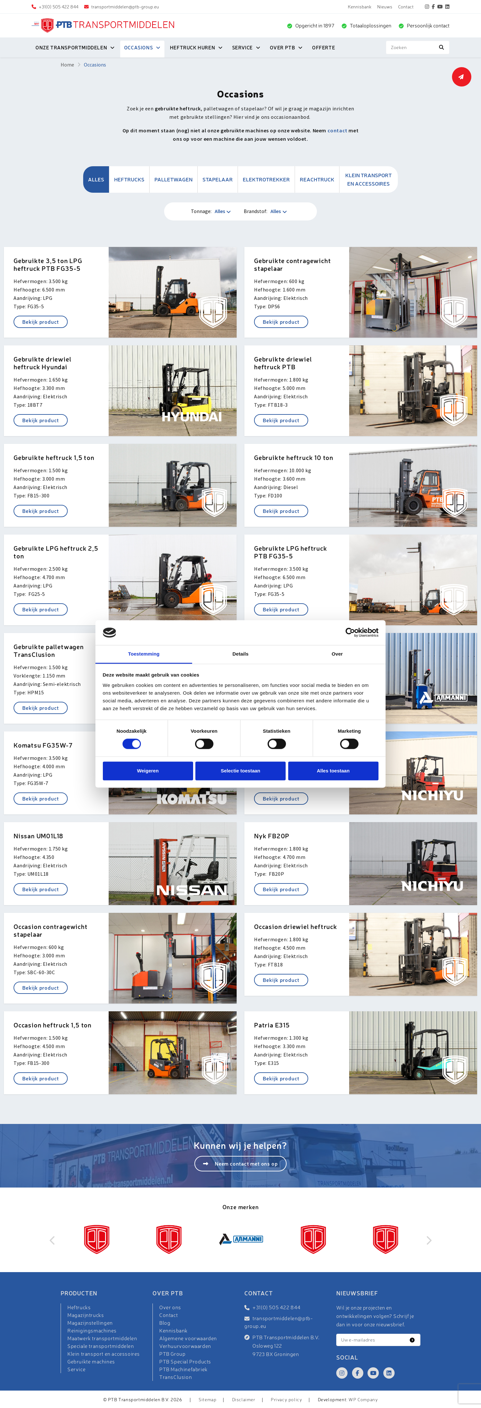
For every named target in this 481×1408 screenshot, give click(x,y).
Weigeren (148, 770)
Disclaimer (243, 1399)
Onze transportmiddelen (71, 47)
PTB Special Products (185, 1361)
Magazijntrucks (85, 1315)
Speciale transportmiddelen (100, 1346)
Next (428, 1240)
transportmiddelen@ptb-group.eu (124, 6)
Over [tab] (337, 654)
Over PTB (282, 47)
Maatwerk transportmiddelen (102, 1338)
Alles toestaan (333, 770)
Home (67, 64)
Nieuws (384, 6)
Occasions (138, 47)
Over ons (170, 1307)
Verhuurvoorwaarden (185, 1346)
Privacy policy (286, 1399)
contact (338, 130)
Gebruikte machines (91, 1361)
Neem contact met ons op (245, 1163)
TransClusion (175, 1377)
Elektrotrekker (266, 179)
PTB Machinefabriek (183, 1369)
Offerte (323, 47)
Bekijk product (40, 321)
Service (242, 47)
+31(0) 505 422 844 (58, 6)
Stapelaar (217, 179)
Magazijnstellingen (90, 1323)
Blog (164, 1323)
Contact (406, 6)
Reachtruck (317, 179)
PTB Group (172, 1354)
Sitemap (207, 1399)
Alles (96, 179)
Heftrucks (129, 179)
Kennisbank (359, 6)
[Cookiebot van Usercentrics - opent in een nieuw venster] (350, 633)
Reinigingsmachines (92, 1330)
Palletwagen (173, 179)
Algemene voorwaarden (188, 1338)
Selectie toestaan (240, 770)
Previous (52, 1240)
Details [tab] (240, 654)
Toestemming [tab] (144, 654)
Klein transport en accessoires (368, 179)
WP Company (363, 1399)
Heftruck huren (192, 47)
